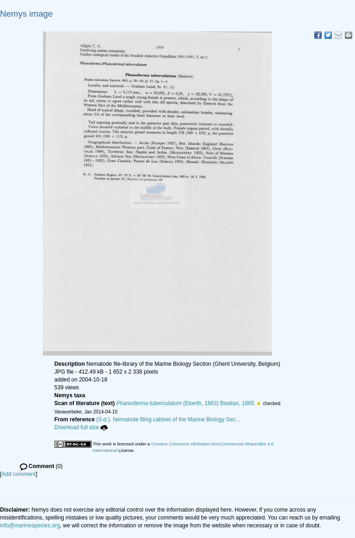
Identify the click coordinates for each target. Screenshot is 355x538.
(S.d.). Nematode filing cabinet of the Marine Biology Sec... (168, 419)
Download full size (81, 427)
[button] (258, 403)
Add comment (18, 474)
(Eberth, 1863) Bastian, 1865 (185, 403)
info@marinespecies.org (30, 525)
